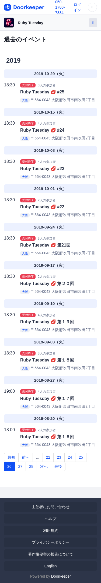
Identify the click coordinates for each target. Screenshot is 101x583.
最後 (58, 466)
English (50, 566)
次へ (44, 466)
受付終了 (28, 85)
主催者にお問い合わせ (50, 507)
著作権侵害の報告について (50, 554)
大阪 (25, 100)
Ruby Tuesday (30, 23)
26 (9, 466)
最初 (11, 457)
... (37, 457)
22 (48, 457)
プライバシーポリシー (50, 542)
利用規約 (50, 530)
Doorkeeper (61, 576)
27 (20, 466)
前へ (25, 457)
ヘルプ (50, 519)
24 (70, 457)
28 (31, 466)
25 (81, 457)
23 (59, 457)
